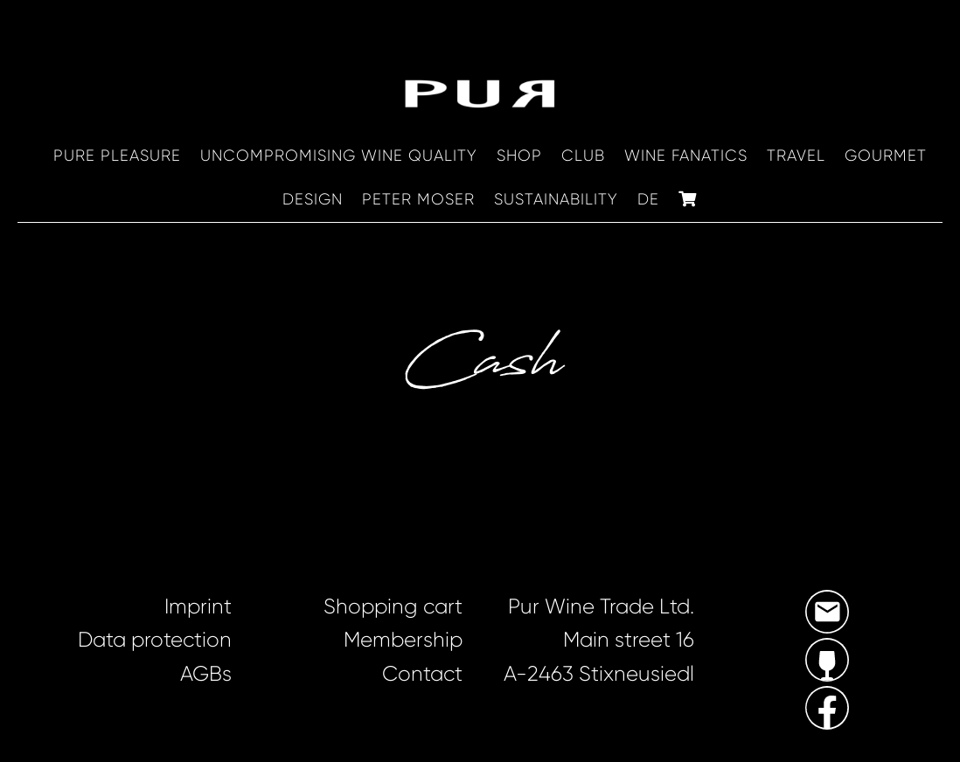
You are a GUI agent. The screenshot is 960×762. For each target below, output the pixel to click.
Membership (403, 639)
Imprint (198, 606)
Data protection (155, 639)
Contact (422, 674)
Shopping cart (393, 606)
